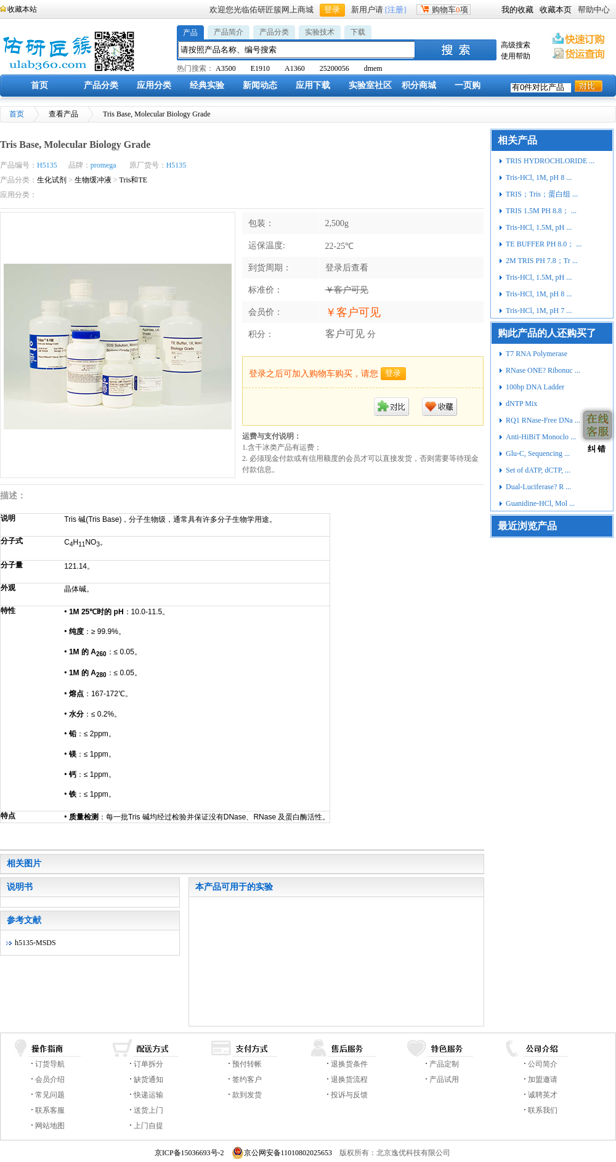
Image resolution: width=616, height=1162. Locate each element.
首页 (39, 85)
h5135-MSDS (35, 942)
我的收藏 (517, 9)
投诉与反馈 (349, 1095)
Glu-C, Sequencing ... (538, 453)
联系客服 (50, 1110)
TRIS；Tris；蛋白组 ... (542, 194)
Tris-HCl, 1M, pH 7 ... (539, 310)
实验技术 (319, 32)
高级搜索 (515, 45)
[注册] (396, 9)
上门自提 (148, 1125)
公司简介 (542, 1064)
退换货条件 (349, 1064)
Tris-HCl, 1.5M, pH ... (539, 227)
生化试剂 (52, 180)
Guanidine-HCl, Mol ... (540, 503)
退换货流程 (349, 1079)
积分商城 (419, 85)
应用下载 (313, 85)
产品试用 (444, 1079)
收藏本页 (556, 9)
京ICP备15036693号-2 (189, 1152)
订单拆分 (148, 1064)
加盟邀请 (542, 1079)
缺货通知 (148, 1079)
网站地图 (50, 1125)
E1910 (260, 68)
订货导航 (50, 1064)
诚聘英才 (542, 1095)
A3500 (226, 68)
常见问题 (50, 1095)
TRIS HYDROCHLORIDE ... (550, 160)
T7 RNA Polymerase (536, 353)
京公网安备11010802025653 (282, 1153)
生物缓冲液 (93, 180)
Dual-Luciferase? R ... (538, 486)
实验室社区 (370, 85)
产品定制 (444, 1064)
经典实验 (207, 85)
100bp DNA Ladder (535, 387)
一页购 (467, 85)
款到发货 (247, 1095)
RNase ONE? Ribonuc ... (543, 370)
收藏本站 (22, 9)
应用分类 (154, 85)
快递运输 (148, 1095)
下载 (358, 32)
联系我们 (542, 1110)
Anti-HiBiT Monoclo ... (541, 437)
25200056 (334, 68)
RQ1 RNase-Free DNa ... (543, 420)
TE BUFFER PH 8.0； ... (544, 244)
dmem (373, 68)
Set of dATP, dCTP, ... (538, 470)
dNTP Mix (521, 403)
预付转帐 (247, 1064)
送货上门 (148, 1110)
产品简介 (228, 32)
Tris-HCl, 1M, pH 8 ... (539, 177)
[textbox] (297, 49)
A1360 (295, 68)
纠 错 (595, 448)
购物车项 (443, 9)
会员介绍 (50, 1079)
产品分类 (274, 32)
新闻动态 (260, 85)
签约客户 (247, 1079)
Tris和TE (134, 180)
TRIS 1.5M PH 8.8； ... (541, 210)
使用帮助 (515, 56)
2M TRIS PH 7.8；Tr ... (542, 260)
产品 (190, 32)
